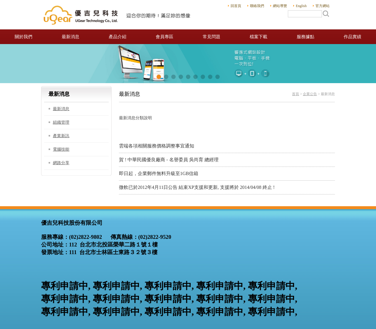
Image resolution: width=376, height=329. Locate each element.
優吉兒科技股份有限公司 (117, 14)
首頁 (295, 94)
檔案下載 (258, 36)
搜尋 (326, 13)
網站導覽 (280, 6)
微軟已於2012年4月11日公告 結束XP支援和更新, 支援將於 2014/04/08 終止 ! (197, 187)
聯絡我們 (257, 6)
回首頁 (236, 6)
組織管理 (61, 122)
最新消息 (70, 36)
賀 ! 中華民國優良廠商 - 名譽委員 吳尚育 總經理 (169, 159)
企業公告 (310, 94)
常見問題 (211, 36)
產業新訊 (61, 136)
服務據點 (305, 36)
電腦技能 (61, 149)
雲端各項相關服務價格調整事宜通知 (156, 145)
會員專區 (164, 36)
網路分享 (61, 163)
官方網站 (322, 6)
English (301, 6)
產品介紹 (117, 36)
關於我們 (23, 36)
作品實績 (352, 36)
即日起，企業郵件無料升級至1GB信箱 (158, 173)
